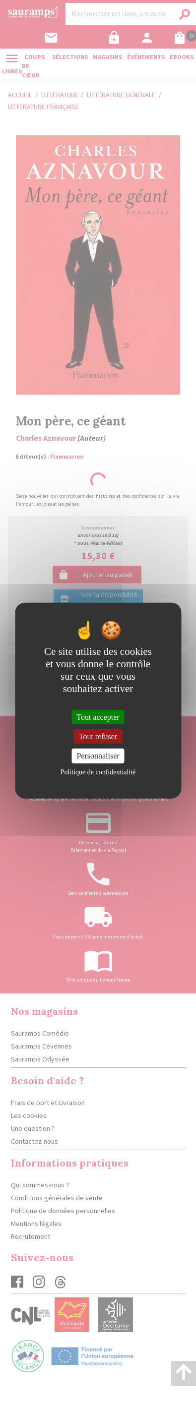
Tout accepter (97, 717)
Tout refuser (98, 736)
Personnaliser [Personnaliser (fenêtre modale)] (97, 756)
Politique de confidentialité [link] (98, 771)
